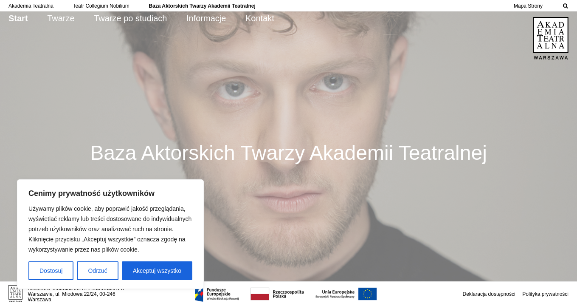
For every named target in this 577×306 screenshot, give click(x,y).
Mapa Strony (528, 6)
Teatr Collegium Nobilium (101, 6)
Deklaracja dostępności (489, 294)
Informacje (206, 18)
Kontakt (259, 18)
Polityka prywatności (545, 294)
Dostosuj (50, 270)
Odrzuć (97, 270)
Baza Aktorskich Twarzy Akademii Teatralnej (202, 6)
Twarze (60, 18)
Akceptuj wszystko (157, 270)
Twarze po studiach (130, 18)
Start (18, 18)
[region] (110, 234)
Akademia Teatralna (30, 6)
